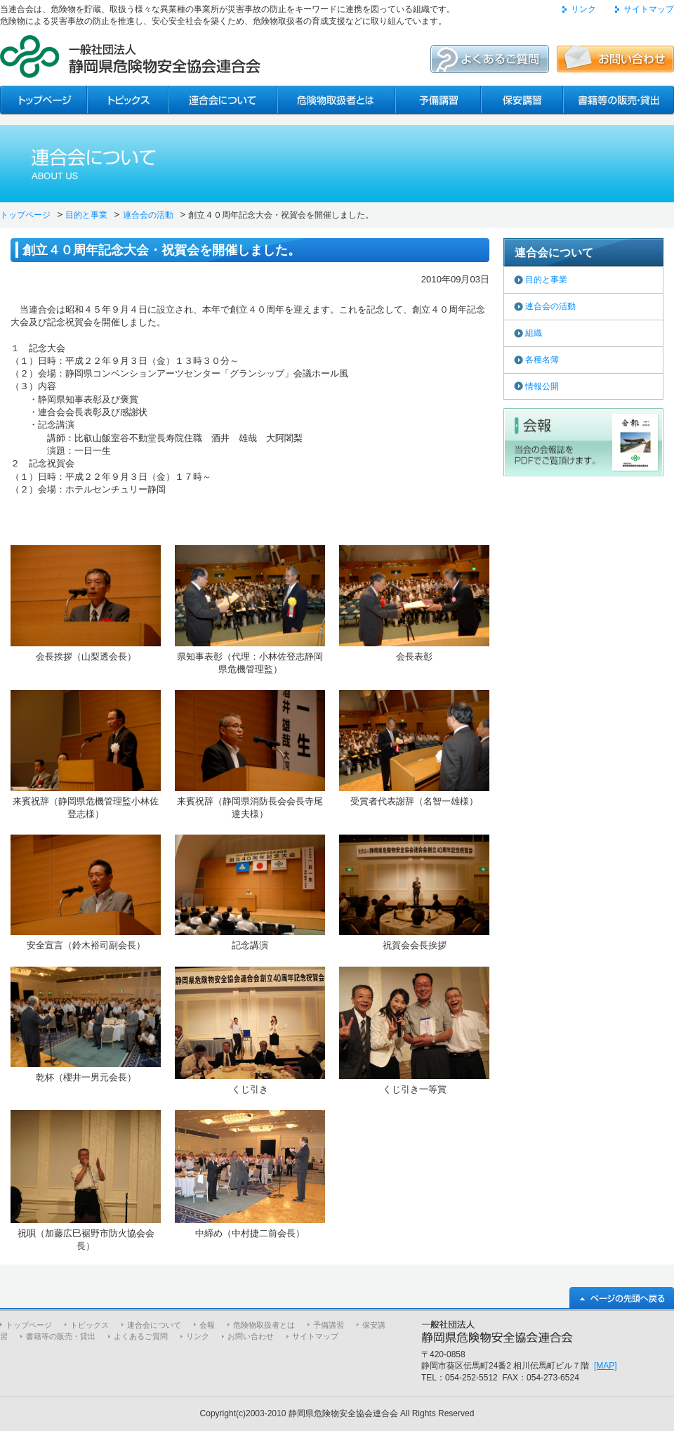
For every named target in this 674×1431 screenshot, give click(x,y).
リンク (583, 9)
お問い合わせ (250, 1336)
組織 (533, 333)
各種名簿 (542, 360)
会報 (207, 1325)
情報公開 (542, 386)
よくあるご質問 (141, 1336)
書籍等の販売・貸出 (60, 1336)
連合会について (154, 1325)
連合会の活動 (148, 215)
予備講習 (328, 1325)
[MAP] (605, 1366)
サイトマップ (648, 9)
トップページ (25, 215)
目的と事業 (86, 215)
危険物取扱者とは (264, 1325)
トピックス (89, 1325)
